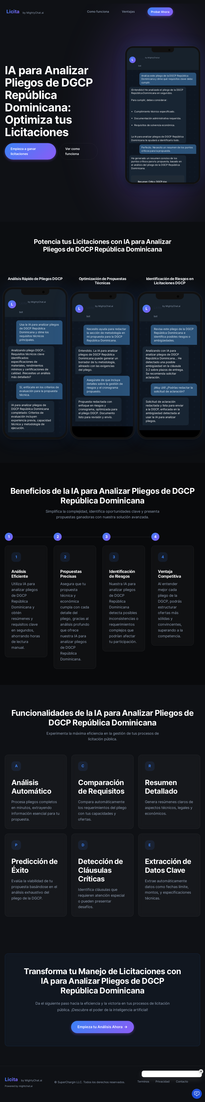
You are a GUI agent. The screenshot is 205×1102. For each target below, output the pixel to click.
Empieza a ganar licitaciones (23, 151)
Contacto (182, 1081)
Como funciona (98, 11)
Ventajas (128, 11)
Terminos (143, 1081)
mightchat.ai (26, 1086)
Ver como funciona (72, 151)
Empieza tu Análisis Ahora (102, 1027)
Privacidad (163, 1081)
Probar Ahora (160, 11)
